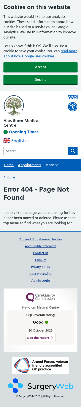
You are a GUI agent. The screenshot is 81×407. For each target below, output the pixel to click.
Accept (40, 67)
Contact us (40, 253)
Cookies (40, 260)
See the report (38, 337)
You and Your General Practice (40, 239)
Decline (40, 79)
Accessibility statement (40, 246)
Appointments (29, 165)
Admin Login (40, 281)
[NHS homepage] (33, 106)
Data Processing (40, 274)
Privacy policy (40, 267)
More (51, 166)
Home (9, 165)
